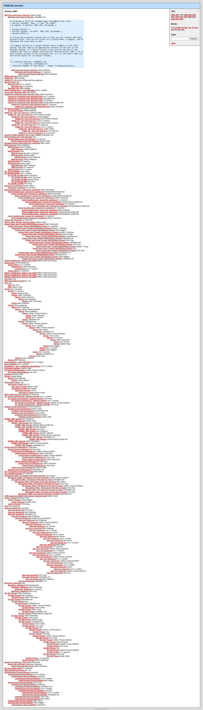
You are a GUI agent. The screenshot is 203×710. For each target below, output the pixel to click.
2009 (177, 19)
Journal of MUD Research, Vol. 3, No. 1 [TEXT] (22, 135)
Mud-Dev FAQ (10, 82)
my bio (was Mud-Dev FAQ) (15, 92)
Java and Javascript (12, 508)
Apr (182, 28)
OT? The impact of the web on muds (19, 472)
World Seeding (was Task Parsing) (18, 137)
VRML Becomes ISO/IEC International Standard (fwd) (25, 496)
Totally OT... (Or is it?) (13, 80)
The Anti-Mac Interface (13, 474)
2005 (185, 17)
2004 (181, 17)
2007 (194, 17)
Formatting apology (12, 368)
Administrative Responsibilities (17, 672)
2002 (173, 17)
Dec (183, 30)
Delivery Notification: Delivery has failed (20, 261)
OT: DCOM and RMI (12, 173)
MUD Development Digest (14, 281)
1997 (177, 15)
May (186, 28)
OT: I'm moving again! (13, 668)
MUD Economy (10, 145)
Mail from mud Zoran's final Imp (17, 15)
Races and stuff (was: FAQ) (15, 662)
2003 (177, 17)
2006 (190, 17)
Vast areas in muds (12, 382)
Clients (7, 289)
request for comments (13, 186)
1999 (185, 15)
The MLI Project (10, 593)
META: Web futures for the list (16, 395)
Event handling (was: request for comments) (22, 190)
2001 (194, 15)
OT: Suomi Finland (11, 109)
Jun (189, 28)
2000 (190, 15)
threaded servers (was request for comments (22, 143)
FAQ (6, 283)
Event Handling (10, 364)
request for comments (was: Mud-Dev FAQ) (21, 94)
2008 (173, 19)
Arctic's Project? (11, 498)
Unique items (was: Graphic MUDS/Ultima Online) (24, 224)
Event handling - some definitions (17, 362)
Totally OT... (9, 78)
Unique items (9, 263)
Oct (176, 30)
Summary (8, 374)
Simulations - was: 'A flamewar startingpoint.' (22, 366)
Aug (196, 28)
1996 (173, 15)
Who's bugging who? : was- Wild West (19, 90)
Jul (193, 28)
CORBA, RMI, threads (13, 419)
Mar (179, 28)
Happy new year (10, 76)
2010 (181, 19)
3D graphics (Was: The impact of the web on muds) (24, 476)
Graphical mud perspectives (15, 407)
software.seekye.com (101, 709)
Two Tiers (8, 279)
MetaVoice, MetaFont (12, 583)
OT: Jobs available (11, 171)
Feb (175, 28)
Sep (172, 30)
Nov (179, 30)
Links (173, 43)
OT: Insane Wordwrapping (14, 370)
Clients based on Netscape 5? (16, 447)
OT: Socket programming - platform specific (21, 397)
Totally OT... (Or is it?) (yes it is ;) (17, 113)
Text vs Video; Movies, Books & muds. (19, 222)
